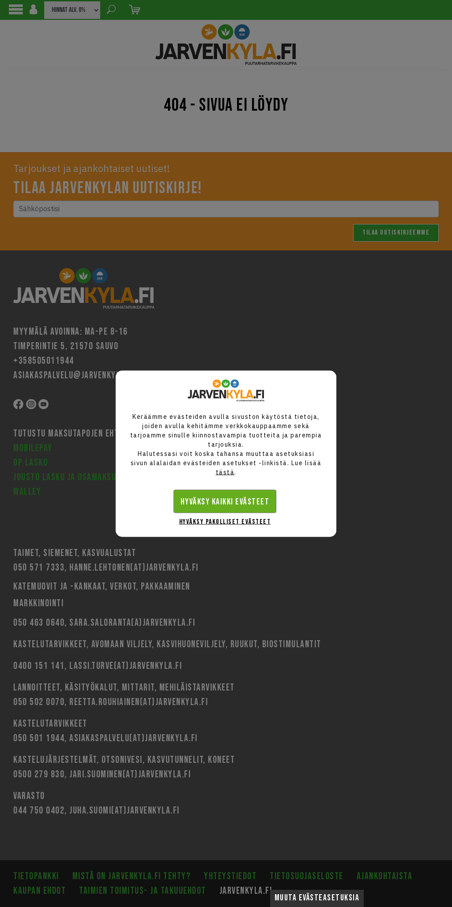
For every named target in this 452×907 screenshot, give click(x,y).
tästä (225, 472)
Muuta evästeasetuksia (317, 898)
